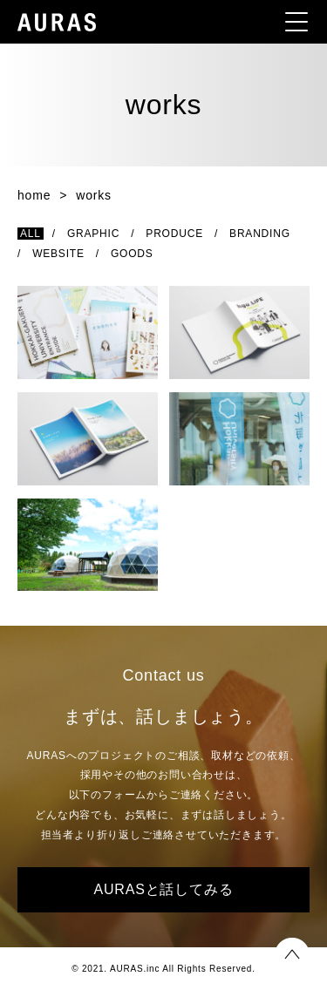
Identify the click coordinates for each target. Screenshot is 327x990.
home (34, 195)
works (94, 195)
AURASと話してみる (164, 889)
